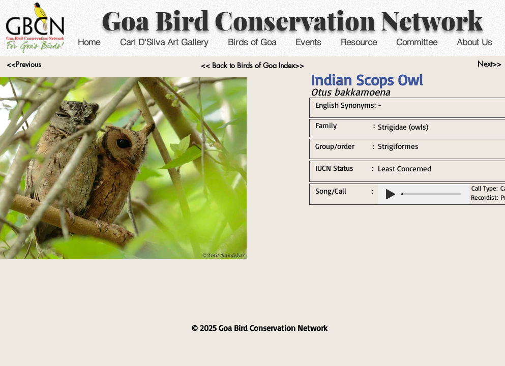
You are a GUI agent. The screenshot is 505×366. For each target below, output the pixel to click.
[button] (308, 42)
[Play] (390, 194)
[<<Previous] (24, 64)
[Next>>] (489, 64)
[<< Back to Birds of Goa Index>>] (252, 65)
